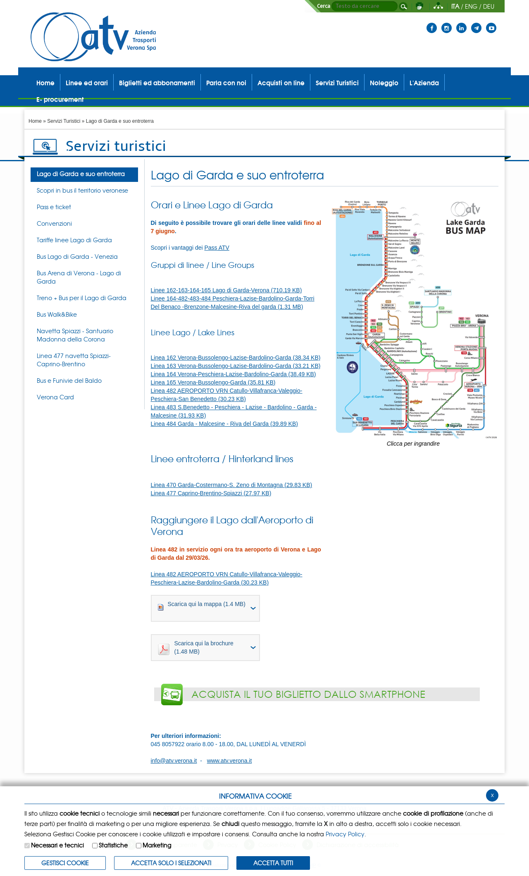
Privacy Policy (345, 834)
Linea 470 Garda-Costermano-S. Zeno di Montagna (231, 485)
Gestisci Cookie (65, 863)
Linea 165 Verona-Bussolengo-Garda (213, 382)
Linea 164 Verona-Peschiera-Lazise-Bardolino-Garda (233, 374)
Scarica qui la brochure (196, 648)
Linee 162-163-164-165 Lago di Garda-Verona (226, 290)
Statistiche (113, 845)
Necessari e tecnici (57, 845)
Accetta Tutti (273, 863)
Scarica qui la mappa (201, 606)
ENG (471, 6)
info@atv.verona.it (174, 760)
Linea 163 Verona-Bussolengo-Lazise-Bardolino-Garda (236, 366)
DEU (488, 6)
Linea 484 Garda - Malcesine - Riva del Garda (224, 423)
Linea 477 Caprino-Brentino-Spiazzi (211, 493)
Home (35, 121)
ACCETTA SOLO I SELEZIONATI (171, 863)
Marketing (157, 845)
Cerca (323, 6)
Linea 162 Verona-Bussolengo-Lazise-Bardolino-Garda (236, 357)
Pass (216, 247)
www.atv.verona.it (229, 760)
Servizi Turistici (63, 121)
